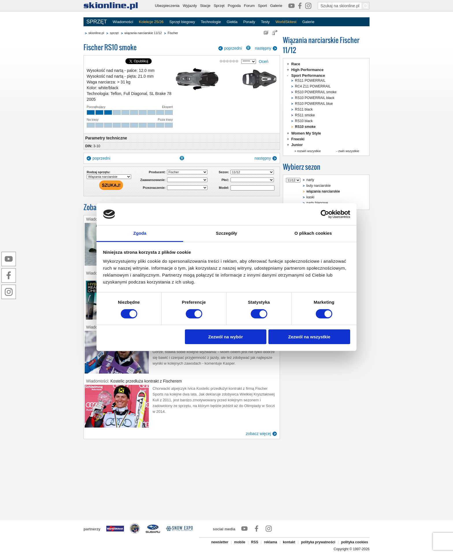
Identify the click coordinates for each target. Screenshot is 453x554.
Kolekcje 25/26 (151, 22)
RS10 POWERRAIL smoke (316, 92)
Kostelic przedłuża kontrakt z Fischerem (146, 381)
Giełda (231, 22)
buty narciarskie (319, 186)
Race (295, 64)
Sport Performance (308, 75)
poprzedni (233, 48)
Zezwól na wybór (225, 336)
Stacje (205, 5)
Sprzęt (219, 5)
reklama (270, 542)
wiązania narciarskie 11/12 (143, 33)
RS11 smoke (305, 115)
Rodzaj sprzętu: (98, 172)
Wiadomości (123, 22)
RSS (254, 542)
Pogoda (234, 5)
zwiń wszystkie (348, 151)
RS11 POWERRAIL (310, 81)
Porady (249, 22)
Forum (249, 5)
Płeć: (225, 180)
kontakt (289, 542)
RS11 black (304, 109)
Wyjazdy (190, 5)
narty (310, 180)
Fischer (173, 33)
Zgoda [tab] (139, 233)
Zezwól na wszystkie (309, 336)
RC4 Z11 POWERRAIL (313, 86)
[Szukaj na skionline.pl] (366, 6)
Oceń (263, 61)
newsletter (219, 542)
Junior (297, 145)
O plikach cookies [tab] (313, 233)
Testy (265, 22)
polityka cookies (354, 542)
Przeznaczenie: (154, 187)
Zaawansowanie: (153, 180)
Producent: (157, 172)
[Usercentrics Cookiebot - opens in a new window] (325, 214)
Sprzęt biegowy (182, 22)
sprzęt (114, 33)
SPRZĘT (96, 22)
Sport (262, 5)
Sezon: (224, 172)
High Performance (307, 70)
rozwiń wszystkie (309, 151)
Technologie (211, 22)
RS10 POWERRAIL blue (314, 104)
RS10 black (304, 121)
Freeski (298, 139)
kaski (310, 197)
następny (263, 48)
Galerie (276, 5)
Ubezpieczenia (167, 5)
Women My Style (306, 133)
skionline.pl (96, 33)
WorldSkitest (286, 22)
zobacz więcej (258, 433)
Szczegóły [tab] (226, 233)
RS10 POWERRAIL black (314, 98)
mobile (239, 542)
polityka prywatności (318, 542)
